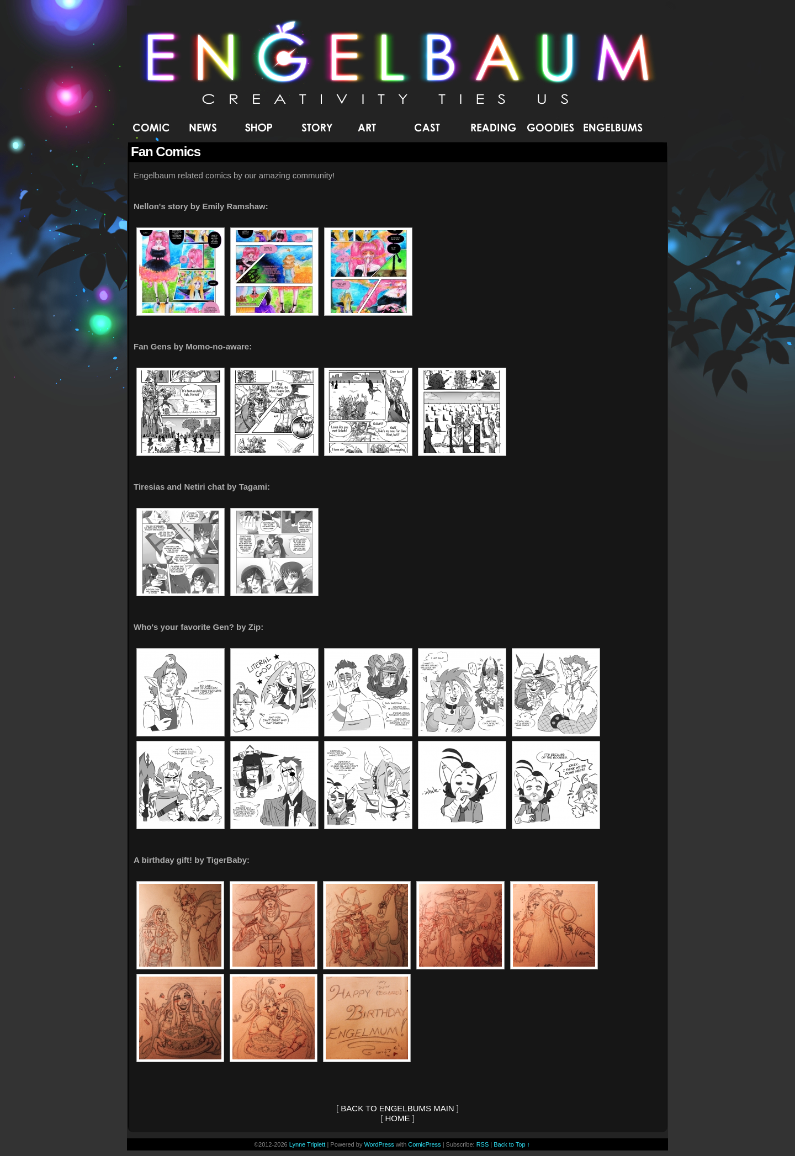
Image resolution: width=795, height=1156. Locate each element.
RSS (482, 1144)
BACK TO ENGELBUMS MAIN (397, 1108)
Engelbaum (398, 63)
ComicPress (424, 1144)
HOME (397, 1118)
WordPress (379, 1144)
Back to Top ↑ (512, 1144)
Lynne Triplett (307, 1144)
